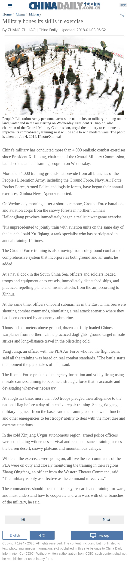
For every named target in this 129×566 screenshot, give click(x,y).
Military (35, 14)
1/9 (22, 520)
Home (7, 14)
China (20, 14)
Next (106, 520)
